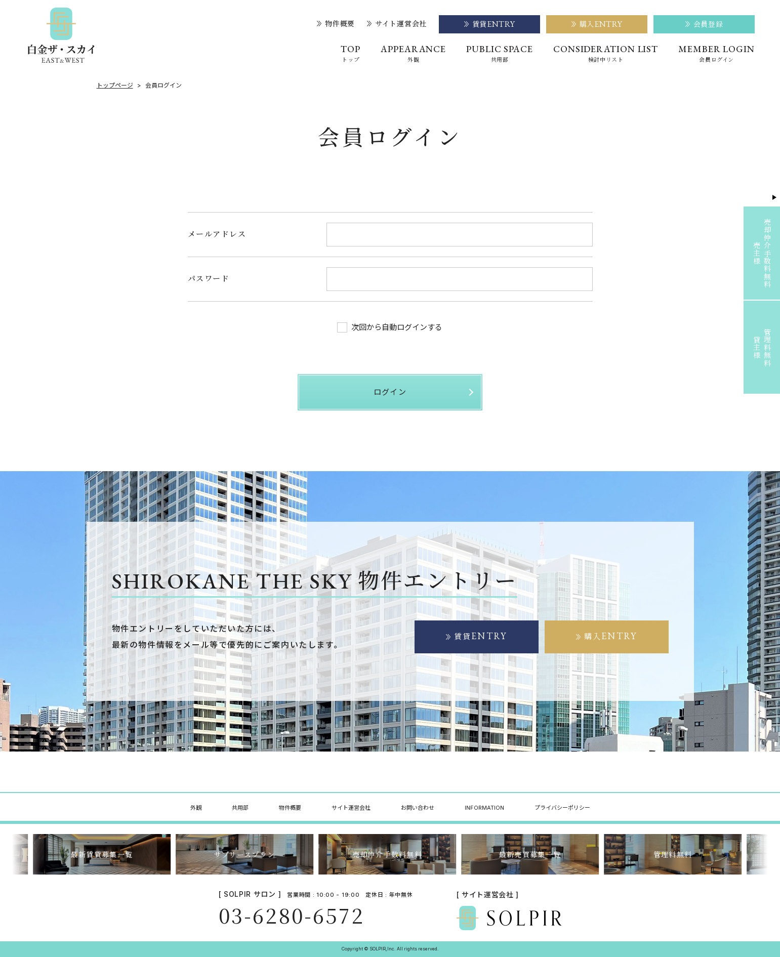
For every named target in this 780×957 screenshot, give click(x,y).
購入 (610, 636)
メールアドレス (217, 233)
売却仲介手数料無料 (390, 854)
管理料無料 (675, 854)
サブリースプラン (247, 854)
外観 (195, 807)
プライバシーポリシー (562, 807)
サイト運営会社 (397, 23)
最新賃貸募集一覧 (104, 854)
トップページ (115, 85)
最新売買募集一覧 (533, 854)
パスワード (209, 278)
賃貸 (480, 636)
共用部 (240, 807)
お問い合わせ (417, 807)
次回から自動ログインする (389, 327)
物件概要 (336, 23)
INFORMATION (484, 807)
